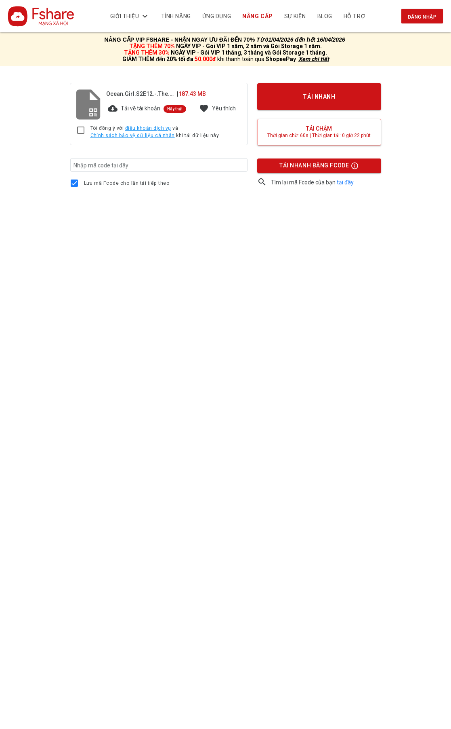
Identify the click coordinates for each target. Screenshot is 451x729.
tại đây (345, 182)
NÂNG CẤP (257, 16)
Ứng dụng (216, 16)
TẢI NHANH (319, 96)
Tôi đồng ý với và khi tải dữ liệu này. (155, 132)
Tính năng (176, 16)
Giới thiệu (130, 16)
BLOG (324, 16)
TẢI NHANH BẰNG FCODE (315, 167)
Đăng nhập (422, 17)
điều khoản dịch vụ (148, 128)
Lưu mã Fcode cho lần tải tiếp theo (127, 183)
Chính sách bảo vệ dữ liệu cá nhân (132, 135)
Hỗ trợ (354, 16)
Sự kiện (295, 16)
